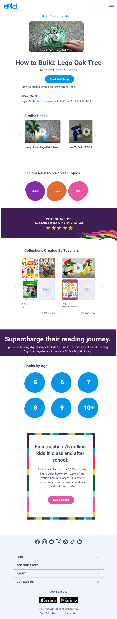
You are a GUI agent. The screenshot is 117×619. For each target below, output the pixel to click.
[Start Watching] (59, 79)
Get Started (61, 500)
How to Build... (66, 16)
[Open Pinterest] (65, 541)
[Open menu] (111, 7)
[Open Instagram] (44, 541)
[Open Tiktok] (72, 541)
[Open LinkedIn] (79, 541)
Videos (53, 16)
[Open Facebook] (37, 541)
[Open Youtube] (51, 541)
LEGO (44, 16)
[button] (38, 286)
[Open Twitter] (58, 541)
